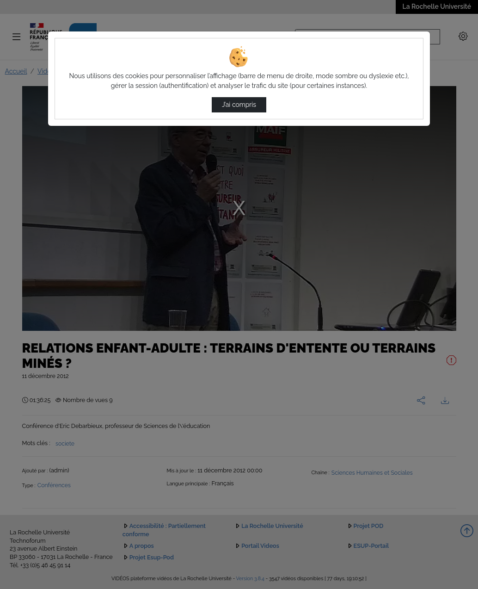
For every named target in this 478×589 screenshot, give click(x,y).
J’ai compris (239, 104)
